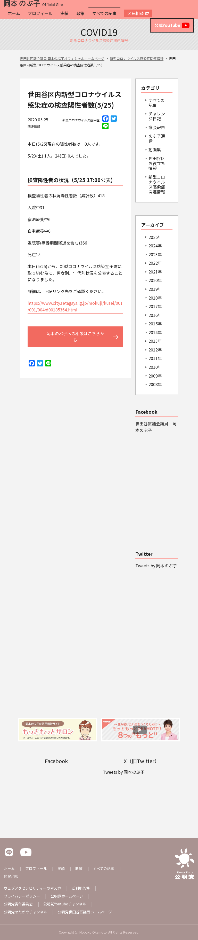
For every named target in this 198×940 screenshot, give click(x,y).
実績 (64, 13)
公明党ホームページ (67, 896)
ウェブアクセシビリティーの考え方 (32, 888)
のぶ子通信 (156, 138)
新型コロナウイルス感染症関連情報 (156, 184)
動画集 (154, 149)
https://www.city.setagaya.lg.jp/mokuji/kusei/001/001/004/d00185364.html (75, 306)
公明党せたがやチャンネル (25, 911)
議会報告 (156, 127)
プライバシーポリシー (22, 896)
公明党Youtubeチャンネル (64, 903)
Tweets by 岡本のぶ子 (156, 565)
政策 (80, 13)
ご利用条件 (81, 888)
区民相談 (135, 13)
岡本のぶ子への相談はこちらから (75, 336)
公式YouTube (171, 25)
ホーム (14, 13)
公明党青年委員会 (18, 903)
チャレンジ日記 (156, 116)
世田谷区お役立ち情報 (156, 163)
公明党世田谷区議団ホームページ (85, 911)
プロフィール (40, 13)
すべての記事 (104, 13)
